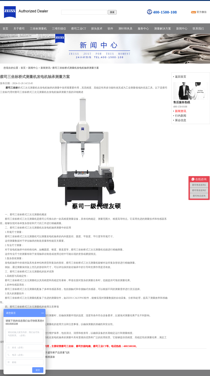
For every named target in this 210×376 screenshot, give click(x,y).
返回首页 (180, 76)
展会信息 (180, 120)
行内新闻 (180, 115)
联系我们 (198, 28)
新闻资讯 (45, 68)
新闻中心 (181, 28)
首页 (5, 28)
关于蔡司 (19, 28)
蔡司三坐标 (12, 87)
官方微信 (201, 12)
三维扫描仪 (59, 28)
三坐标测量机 (38, 28)
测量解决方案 (162, 28)
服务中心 (143, 28)
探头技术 (96, 28)
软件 (110, 28)
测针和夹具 (125, 28)
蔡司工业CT (78, 28)
